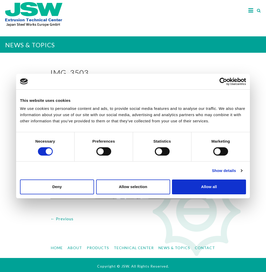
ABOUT (75, 248)
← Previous (62, 218)
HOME (57, 248)
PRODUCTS (98, 248)
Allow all (209, 186)
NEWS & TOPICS (174, 248)
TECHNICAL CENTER (134, 248)
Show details (224, 170)
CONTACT (205, 248)
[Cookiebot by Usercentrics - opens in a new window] (223, 81)
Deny (57, 186)
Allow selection (133, 186)
